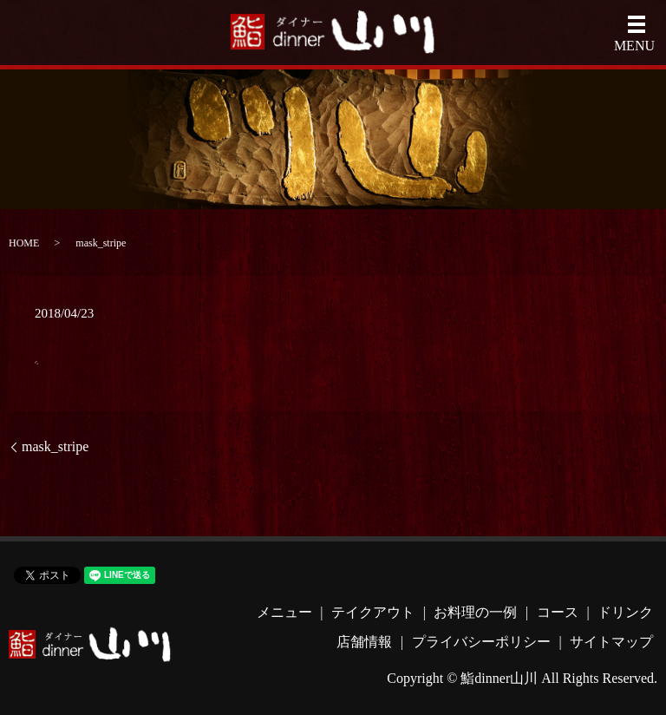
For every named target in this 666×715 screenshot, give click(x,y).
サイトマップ (611, 641)
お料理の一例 (475, 612)
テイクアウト (373, 612)
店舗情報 (364, 641)
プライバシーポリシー (481, 641)
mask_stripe (55, 446)
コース (557, 612)
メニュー (284, 612)
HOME (24, 243)
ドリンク (625, 612)
